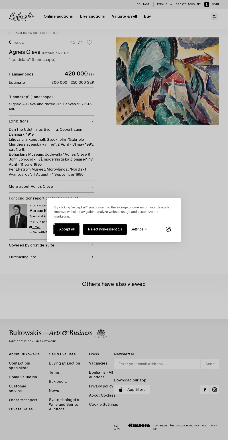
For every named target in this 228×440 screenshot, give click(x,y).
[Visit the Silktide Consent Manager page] (168, 229)
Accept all (67, 229)
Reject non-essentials (105, 229)
